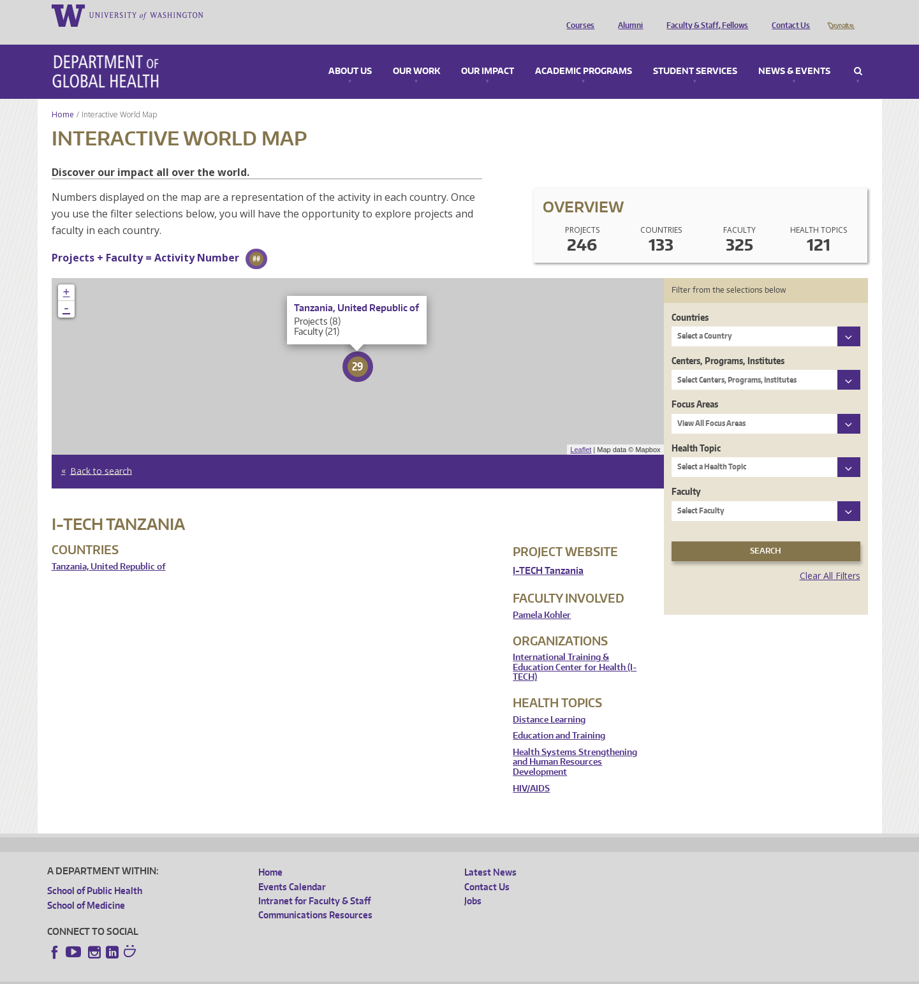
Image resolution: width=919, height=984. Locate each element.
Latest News (490, 854)
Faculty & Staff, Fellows (704, 14)
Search (858, 53)
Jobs (473, 883)
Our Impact (487, 53)
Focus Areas (695, 386)
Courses (577, 14)
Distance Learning (549, 702)
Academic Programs (583, 53)
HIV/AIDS (531, 770)
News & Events (794, 53)
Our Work (416, 53)
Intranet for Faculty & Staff (314, 883)
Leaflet (580, 432)
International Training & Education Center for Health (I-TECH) (574, 649)
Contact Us (787, 14)
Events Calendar (292, 868)
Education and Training (559, 718)
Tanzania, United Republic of (109, 549)
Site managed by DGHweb (343, 974)
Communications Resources (315, 897)
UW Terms (268, 974)
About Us (350, 53)
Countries (690, 299)
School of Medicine (86, 887)
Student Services (695, 53)
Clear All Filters (830, 558)
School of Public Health (94, 872)
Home (63, 96)
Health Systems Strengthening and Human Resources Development (575, 744)
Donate (840, 14)
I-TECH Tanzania (548, 552)
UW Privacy (216, 974)
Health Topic (696, 430)
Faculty (686, 473)
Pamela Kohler (542, 597)
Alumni (627, 14)
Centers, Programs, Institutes (728, 342)
